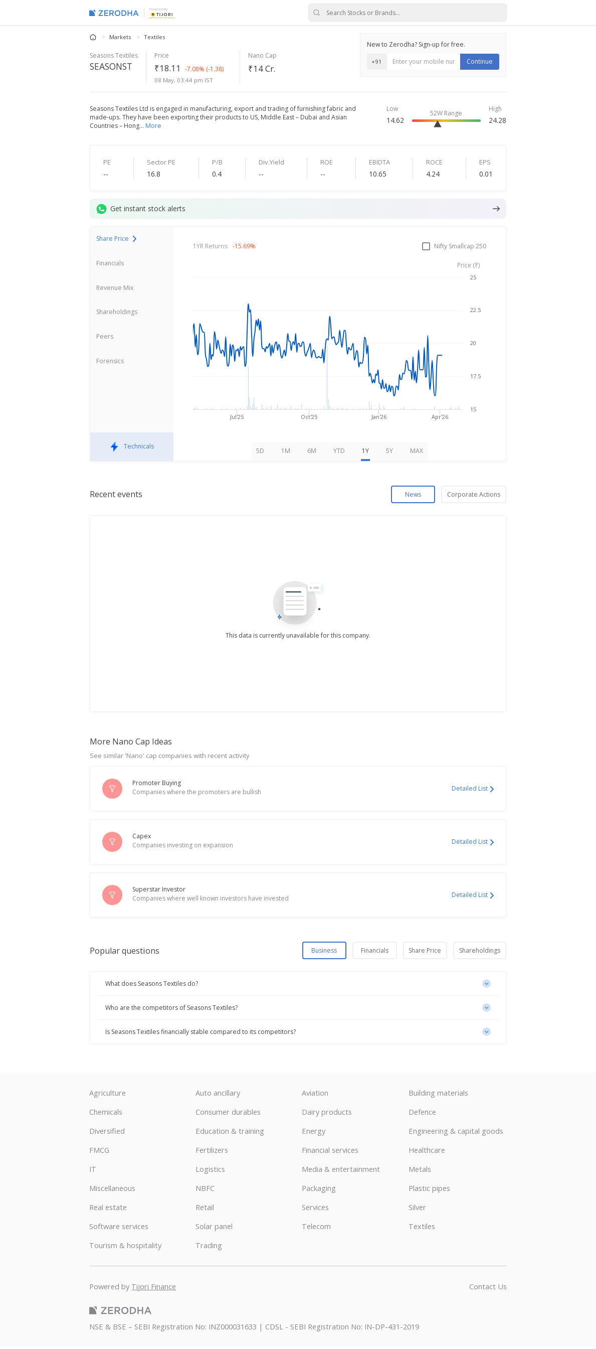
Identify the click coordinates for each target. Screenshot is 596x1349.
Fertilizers (211, 1152)
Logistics (210, 1171)
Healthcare (427, 1152)
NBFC (205, 1190)
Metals (420, 1171)
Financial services (330, 1152)
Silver (417, 1210)
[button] (297, 986)
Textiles (154, 37)
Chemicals (105, 1114)
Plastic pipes (429, 1190)
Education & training (229, 1133)
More (153, 125)
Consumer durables (228, 1114)
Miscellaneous (112, 1190)
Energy (313, 1133)
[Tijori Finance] (161, 14)
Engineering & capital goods (456, 1133)
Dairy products (327, 1114)
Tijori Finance (153, 1289)
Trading (208, 1248)
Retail (204, 1210)
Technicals (132, 449)
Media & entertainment (341, 1171)
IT (92, 1171)
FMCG (99, 1152)
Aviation (315, 1095)
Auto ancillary (217, 1095)
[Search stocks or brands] (407, 13)
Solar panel (214, 1229)
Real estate (108, 1210)
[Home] (94, 36)
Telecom (316, 1229)
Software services (118, 1229)
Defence (422, 1114)
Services (315, 1210)
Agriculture (107, 1095)
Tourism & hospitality (125, 1248)
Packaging (319, 1190)
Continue (480, 61)
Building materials (438, 1095)
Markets (120, 37)
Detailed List (473, 791)
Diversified (107, 1133)
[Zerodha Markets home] (114, 12)
